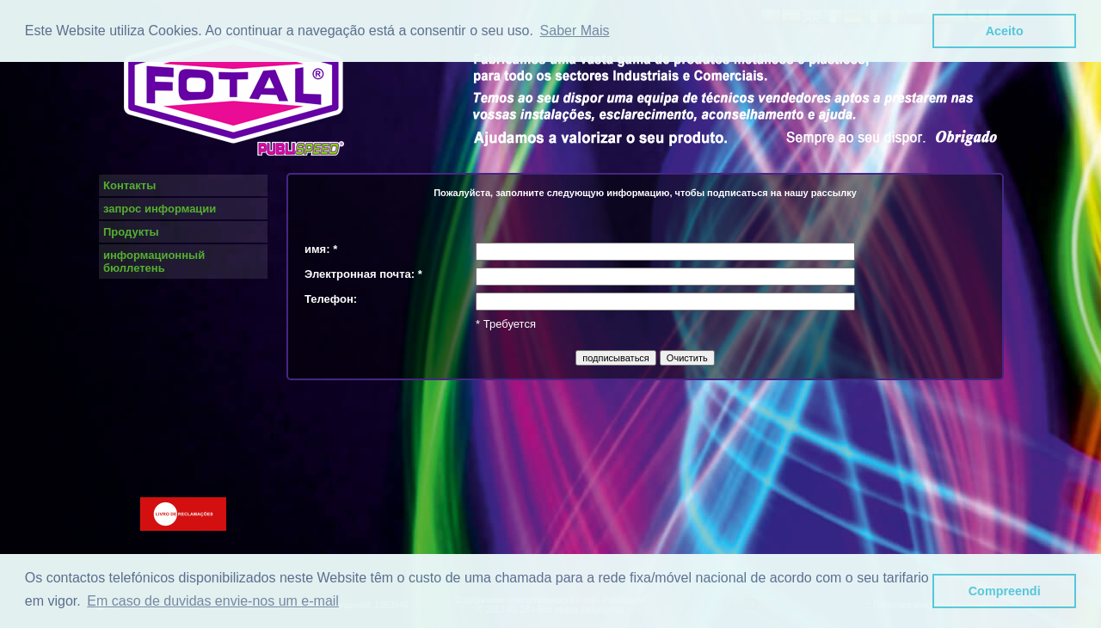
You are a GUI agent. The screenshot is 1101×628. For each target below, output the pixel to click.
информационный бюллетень (154, 261)
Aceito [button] (1005, 31)
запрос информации (159, 208)
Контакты (129, 185)
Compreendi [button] (1005, 591)
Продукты (131, 231)
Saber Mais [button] (575, 30)
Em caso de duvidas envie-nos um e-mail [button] (213, 601)
